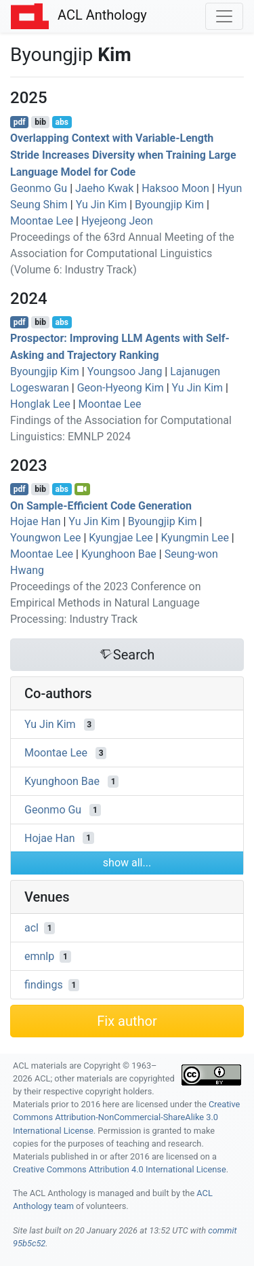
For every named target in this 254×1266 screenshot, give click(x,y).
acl (31, 927)
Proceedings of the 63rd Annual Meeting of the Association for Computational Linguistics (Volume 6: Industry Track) (122, 253)
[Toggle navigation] (224, 16)
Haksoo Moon (175, 188)
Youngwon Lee (45, 537)
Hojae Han (35, 521)
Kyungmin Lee (195, 537)
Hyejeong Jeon (117, 220)
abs (61, 122)
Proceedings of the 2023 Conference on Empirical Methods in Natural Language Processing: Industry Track (105, 603)
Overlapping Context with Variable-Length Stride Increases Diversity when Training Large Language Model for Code (123, 155)
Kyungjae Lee (121, 537)
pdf (20, 122)
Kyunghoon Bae (118, 554)
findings (43, 984)
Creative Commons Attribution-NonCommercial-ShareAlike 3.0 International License (126, 1117)
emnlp (39, 956)
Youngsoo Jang (125, 371)
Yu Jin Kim (101, 204)
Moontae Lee (41, 220)
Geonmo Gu (38, 188)
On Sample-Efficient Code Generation (101, 505)
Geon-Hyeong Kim (120, 387)
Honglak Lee (40, 404)
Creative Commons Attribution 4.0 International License (119, 1169)
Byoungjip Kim (169, 204)
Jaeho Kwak (104, 188)
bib (40, 122)
